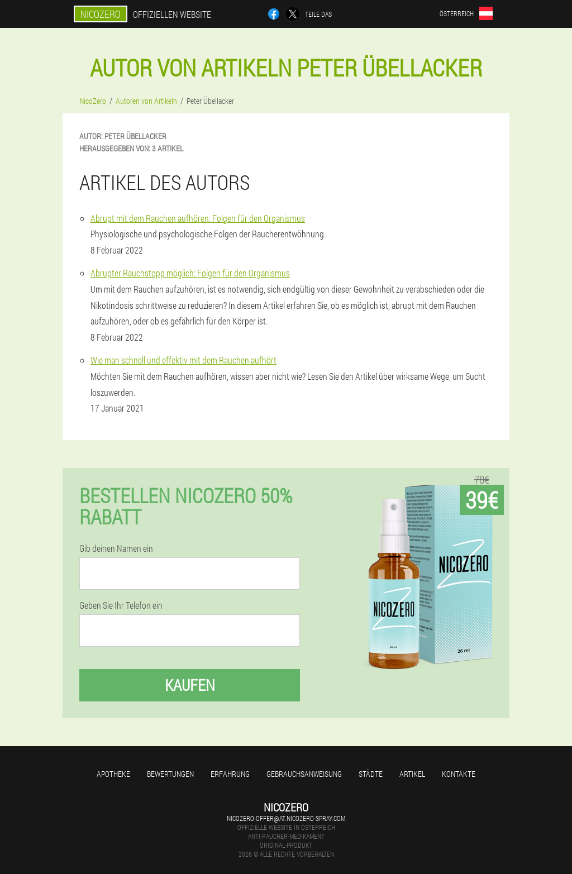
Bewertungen (170, 773)
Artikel (412, 773)
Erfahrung (230, 773)
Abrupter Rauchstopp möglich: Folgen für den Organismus (190, 273)
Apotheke (113, 773)
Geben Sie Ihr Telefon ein (121, 605)
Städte (371, 773)
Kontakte (458, 773)
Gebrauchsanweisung (304, 773)
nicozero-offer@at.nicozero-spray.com (286, 818)
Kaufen (190, 685)
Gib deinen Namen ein (116, 548)
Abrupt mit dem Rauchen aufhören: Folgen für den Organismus (197, 218)
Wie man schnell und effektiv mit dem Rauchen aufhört (183, 360)
